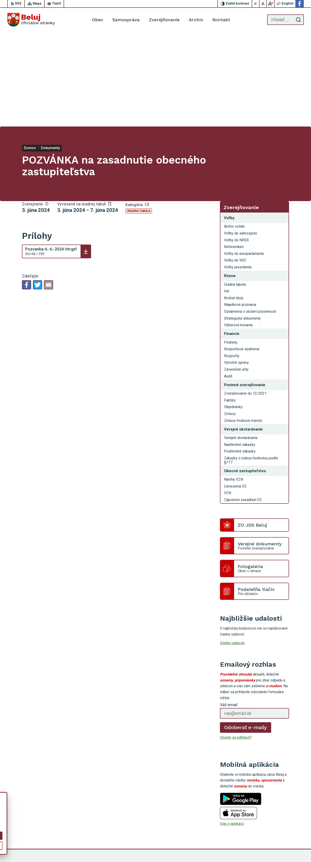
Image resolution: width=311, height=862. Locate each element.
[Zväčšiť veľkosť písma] (270, 3)
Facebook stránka (281, 829)
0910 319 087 (278, 818)
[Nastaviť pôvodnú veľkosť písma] (263, 3)
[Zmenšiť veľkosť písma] (256, 3)
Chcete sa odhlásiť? (236, 643)
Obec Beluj (237, 850)
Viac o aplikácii (232, 729)
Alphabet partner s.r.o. (180, 850)
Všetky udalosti (232, 548)
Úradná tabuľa (138, 116)
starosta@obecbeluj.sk (285, 824)
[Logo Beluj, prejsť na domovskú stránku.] (31, 20)
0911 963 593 (278, 813)
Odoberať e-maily (245, 633)
